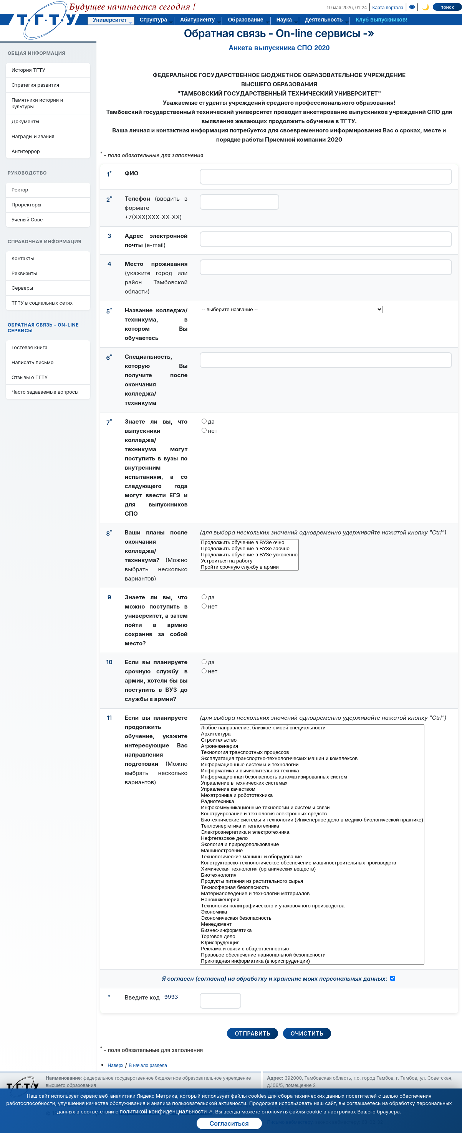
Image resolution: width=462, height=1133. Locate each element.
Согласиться (228, 1123)
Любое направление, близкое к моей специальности (312, 728)
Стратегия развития (35, 85)
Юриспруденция (312, 943)
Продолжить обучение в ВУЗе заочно (249, 549)
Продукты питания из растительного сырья (312, 881)
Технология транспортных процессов (312, 752)
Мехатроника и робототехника (312, 795)
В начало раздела (148, 1065)
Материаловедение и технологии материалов (312, 894)
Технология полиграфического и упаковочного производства (312, 906)
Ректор (20, 190)
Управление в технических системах (312, 783)
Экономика (312, 912)
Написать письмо (32, 362)
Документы (25, 121)
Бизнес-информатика (312, 930)
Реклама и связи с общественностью (312, 949)
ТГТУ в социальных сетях (42, 303)
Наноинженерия (312, 900)
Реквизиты (24, 273)
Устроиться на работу (249, 561)
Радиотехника (312, 801)
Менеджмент (312, 924)
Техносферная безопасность (312, 887)
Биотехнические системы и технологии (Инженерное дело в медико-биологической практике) (312, 820)
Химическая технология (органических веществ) (312, 869)
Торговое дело (312, 936)
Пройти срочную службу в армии (249, 567)
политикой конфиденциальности (163, 1111)
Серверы (22, 288)
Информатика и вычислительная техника (312, 771)
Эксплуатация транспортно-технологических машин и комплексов (312, 758)
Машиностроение (312, 851)
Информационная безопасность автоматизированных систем (312, 777)
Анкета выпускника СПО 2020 (279, 48)
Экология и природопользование (312, 844)
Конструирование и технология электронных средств (312, 814)
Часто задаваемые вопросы (45, 392)
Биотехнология (312, 875)
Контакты (23, 258)
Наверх (116, 1065)
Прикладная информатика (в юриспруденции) (312, 961)
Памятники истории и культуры (37, 103)
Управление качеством (312, 789)
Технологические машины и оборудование (312, 857)
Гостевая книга (30, 347)
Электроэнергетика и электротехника (312, 832)
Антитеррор (26, 151)
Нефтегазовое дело (312, 838)
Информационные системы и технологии (312, 765)
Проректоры (26, 205)
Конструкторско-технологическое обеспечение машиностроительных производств (312, 863)
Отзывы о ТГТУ (30, 377)
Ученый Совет (28, 220)
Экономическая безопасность (312, 918)
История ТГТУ (28, 70)
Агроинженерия (312, 746)
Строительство (312, 740)
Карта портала (387, 7)
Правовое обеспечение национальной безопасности (312, 955)
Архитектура (312, 734)
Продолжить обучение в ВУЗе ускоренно (249, 555)
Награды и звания (33, 136)
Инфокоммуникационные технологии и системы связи (312, 808)
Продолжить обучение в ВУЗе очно (249, 542)
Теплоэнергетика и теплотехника (312, 826)
